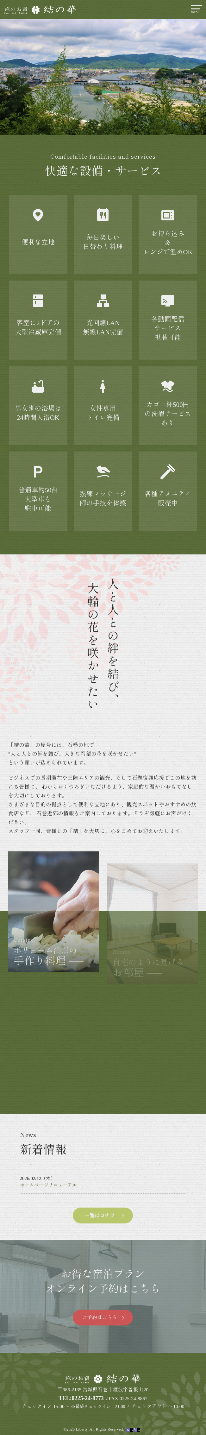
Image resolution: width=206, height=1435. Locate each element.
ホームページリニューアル (48, 1198)
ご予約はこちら (99, 1317)
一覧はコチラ (99, 1229)
